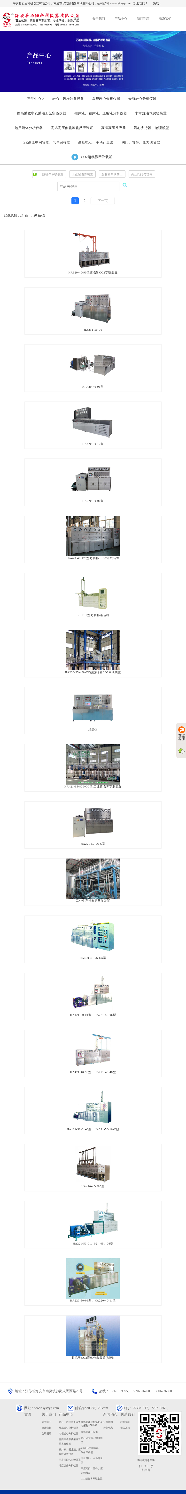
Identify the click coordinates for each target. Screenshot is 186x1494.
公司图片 (46, 1421)
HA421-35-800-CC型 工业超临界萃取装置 (93, 780)
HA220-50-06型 (93, 498)
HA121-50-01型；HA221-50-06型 (93, 1006)
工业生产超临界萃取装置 (93, 893)
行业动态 (108, 1415)
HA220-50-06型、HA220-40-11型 (92, 1289)
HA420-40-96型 (93, 385)
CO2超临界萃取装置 (91, 1466)
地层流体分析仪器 (68, 1453)
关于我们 (46, 1409)
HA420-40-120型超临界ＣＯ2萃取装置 (93, 554)
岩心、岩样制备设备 (70, 1409)
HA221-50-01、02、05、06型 (93, 1232)
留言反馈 (125, 1415)
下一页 (103, 201)
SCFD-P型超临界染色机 (93, 611)
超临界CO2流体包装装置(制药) (93, 1345)
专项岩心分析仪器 (68, 1421)
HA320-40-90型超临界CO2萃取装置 (93, 272)
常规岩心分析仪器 (68, 1415)
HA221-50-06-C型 (93, 837)
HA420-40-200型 (93, 1176)
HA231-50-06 (93, 328)
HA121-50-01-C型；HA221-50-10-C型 (93, 1119)
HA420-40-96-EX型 (93, 950)
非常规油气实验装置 (70, 1447)
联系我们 (125, 1409)
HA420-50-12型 (93, 441)
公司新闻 (108, 1409)
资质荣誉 (46, 1415)
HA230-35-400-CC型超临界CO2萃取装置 (93, 667)
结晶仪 (93, 724)
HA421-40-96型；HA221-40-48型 (93, 1063)
